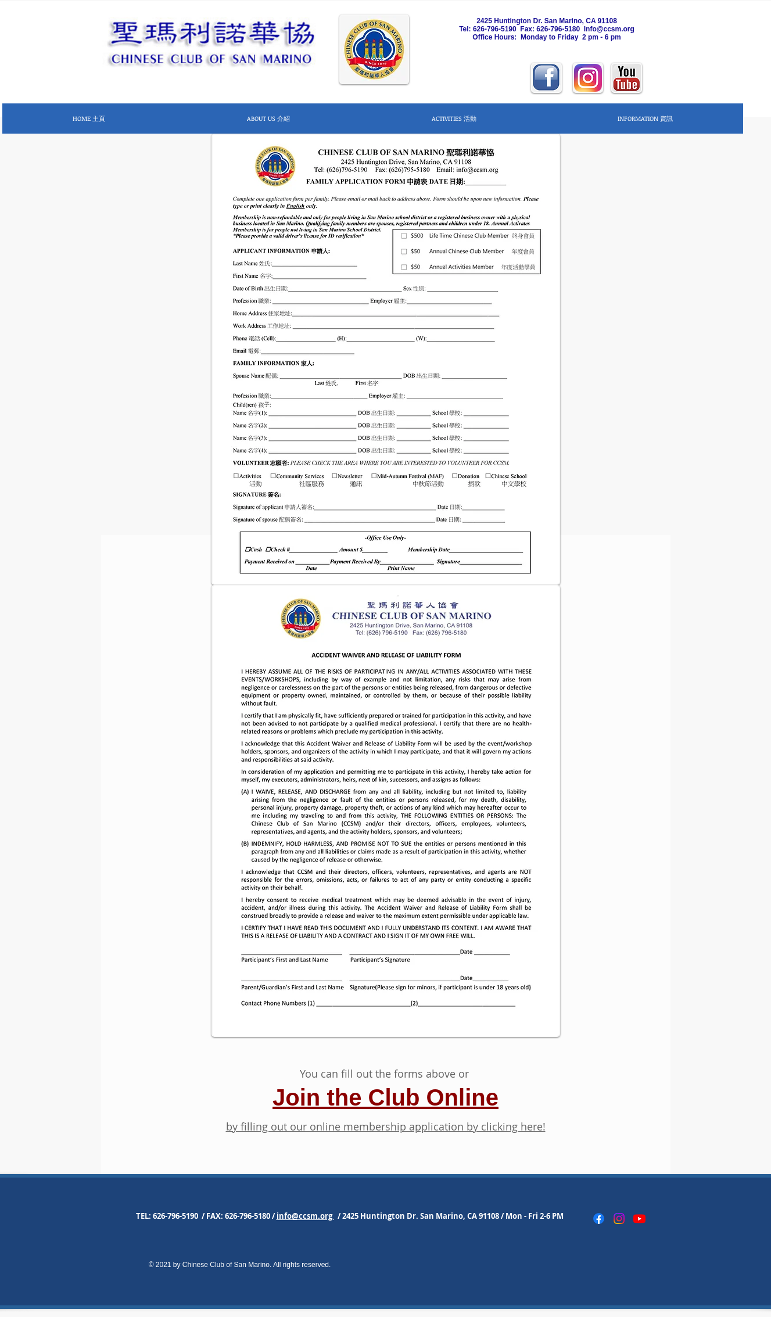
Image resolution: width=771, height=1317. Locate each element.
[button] (268, 118)
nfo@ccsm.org (610, 29)
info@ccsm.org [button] (305, 1216)
